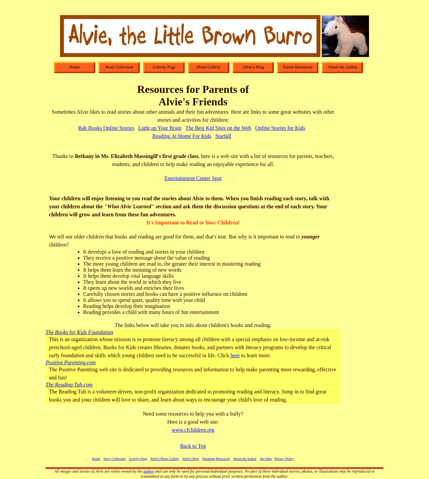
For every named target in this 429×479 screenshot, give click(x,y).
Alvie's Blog (190, 459)
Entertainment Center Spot (193, 178)
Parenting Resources (216, 459)
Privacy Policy (284, 459)
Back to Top (193, 446)
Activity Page (138, 459)
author (148, 471)
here (235, 355)
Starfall (223, 136)
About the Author (244, 459)
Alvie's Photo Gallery (164, 459)
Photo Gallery (208, 67)
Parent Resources (298, 67)
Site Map (266, 459)
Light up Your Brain (159, 128)
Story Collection (115, 459)
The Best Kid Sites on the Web (218, 128)
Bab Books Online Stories (106, 128)
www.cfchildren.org (193, 430)
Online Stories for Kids (280, 128)
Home (96, 459)
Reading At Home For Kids (181, 136)
